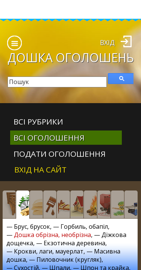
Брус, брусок (32, 226)
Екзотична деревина (74, 243)
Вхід (107, 42)
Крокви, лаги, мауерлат (48, 251)
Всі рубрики (38, 121)
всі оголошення (49, 137)
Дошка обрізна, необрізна (52, 235)
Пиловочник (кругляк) (69, 259)
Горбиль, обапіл (84, 226)
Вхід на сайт (40, 169)
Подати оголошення (60, 153)
